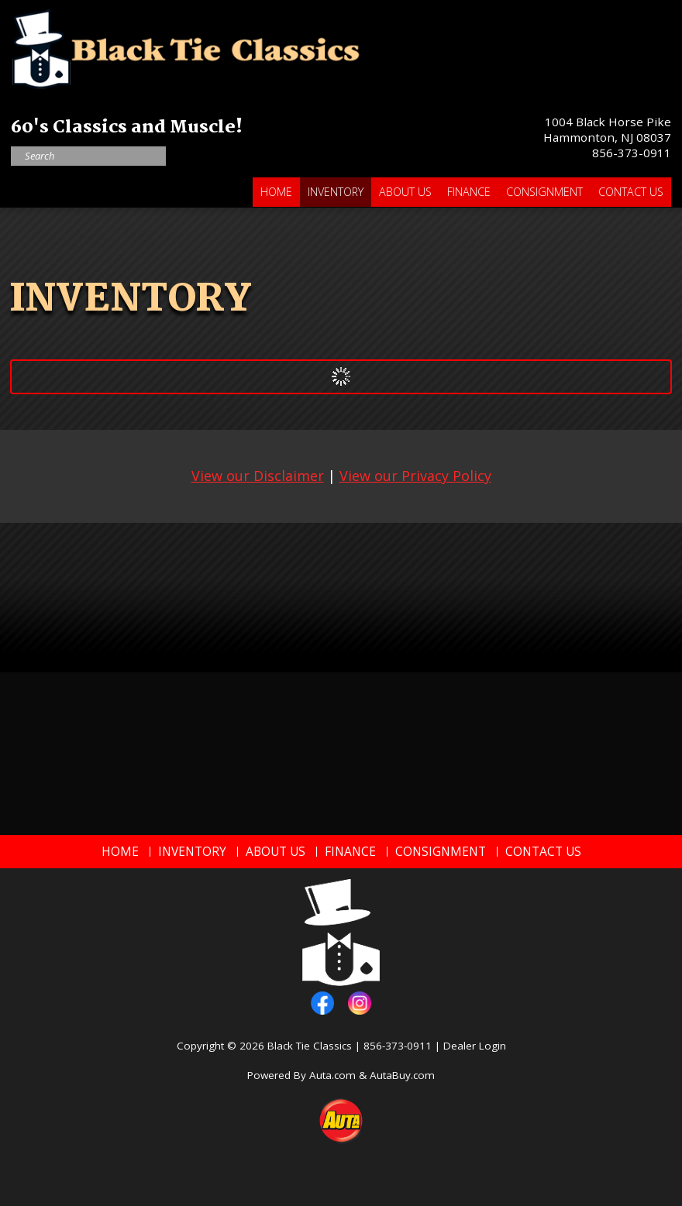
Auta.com (332, 1075)
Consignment (544, 191)
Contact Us (630, 191)
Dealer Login (474, 1046)
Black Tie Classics (309, 1046)
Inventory (335, 191)
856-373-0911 (631, 152)
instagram (359, 1003)
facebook (322, 1003)
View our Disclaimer (257, 475)
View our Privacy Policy (415, 475)
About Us (405, 191)
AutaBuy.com (402, 1075)
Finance (469, 191)
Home (276, 191)
